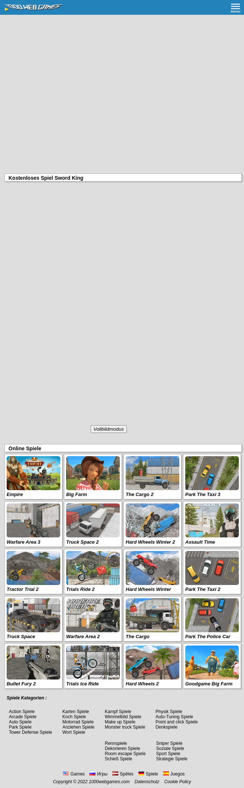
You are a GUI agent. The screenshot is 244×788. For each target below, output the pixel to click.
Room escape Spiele (125, 753)
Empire (15, 494)
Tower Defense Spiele (30, 732)
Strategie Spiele (171, 758)
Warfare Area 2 (83, 636)
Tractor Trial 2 (22, 589)
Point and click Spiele (177, 722)
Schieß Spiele (118, 758)
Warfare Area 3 (23, 542)
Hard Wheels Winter (148, 589)
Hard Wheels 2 (142, 684)
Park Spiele (20, 727)
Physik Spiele (169, 711)
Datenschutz (147, 781)
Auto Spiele (20, 722)
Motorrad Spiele (78, 722)
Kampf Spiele (118, 711)
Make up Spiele (120, 722)
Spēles (122, 774)
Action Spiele (22, 711)
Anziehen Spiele (78, 727)
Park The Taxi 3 (202, 494)
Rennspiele (116, 743)
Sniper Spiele (169, 743)
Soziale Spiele (170, 748)
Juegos (174, 774)
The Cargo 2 (139, 494)
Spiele (148, 774)
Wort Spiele (73, 732)
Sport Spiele (168, 753)
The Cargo (137, 636)
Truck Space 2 (82, 542)
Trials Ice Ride (82, 684)
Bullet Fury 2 (21, 684)
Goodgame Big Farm (209, 684)
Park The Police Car (207, 636)
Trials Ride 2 (80, 589)
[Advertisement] (122, 70)
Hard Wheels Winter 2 (150, 542)
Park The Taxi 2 (202, 589)
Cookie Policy (177, 781)
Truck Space (21, 636)
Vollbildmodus (109, 429)
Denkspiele (166, 727)
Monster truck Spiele (125, 727)
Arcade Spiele (23, 716)
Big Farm (76, 494)
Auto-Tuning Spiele (174, 716)
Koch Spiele (74, 716)
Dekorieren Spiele (122, 748)
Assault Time (200, 542)
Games (74, 774)
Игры (98, 774)
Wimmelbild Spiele (123, 716)
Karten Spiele (75, 711)
